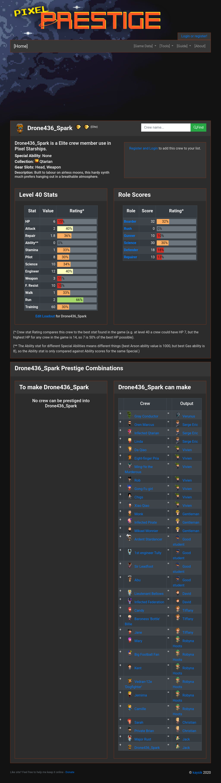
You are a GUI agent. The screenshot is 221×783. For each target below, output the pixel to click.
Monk (134, 514)
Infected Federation (144, 602)
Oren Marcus (139, 425)
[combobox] (166, 127)
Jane (133, 632)
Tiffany (183, 610)
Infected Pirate (141, 522)
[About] (199, 46)
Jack (181, 739)
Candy (134, 610)
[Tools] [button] (165, 46)
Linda (134, 442)
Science (130, 243)
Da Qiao (136, 450)
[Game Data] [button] (144, 46)
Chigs (134, 497)
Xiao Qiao (137, 506)
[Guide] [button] (182, 46)
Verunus (184, 416)
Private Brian (139, 731)
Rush (128, 229)
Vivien (182, 450)
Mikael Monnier (141, 531)
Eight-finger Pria (142, 458)
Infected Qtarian (142, 433)
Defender (131, 250)
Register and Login (143, 148)
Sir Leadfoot (139, 566)
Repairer (130, 257)
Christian (184, 722)
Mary (133, 641)
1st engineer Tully (143, 553)
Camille (135, 709)
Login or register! (194, 36)
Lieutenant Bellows (144, 594)
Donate (70, 772)
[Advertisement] (110, 85)
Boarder (130, 221)
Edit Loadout (45, 316)
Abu (132, 580)
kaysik (197, 772)
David (182, 594)
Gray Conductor (141, 416)
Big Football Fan (142, 654)
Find (198, 127)
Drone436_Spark (142, 748)
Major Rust (138, 739)
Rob (132, 480)
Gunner (129, 236)
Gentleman (186, 514)
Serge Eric (185, 425)
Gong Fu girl (139, 489)
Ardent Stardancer (143, 539)
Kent (133, 668)
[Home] (21, 46)
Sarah (134, 722)
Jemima (136, 695)
